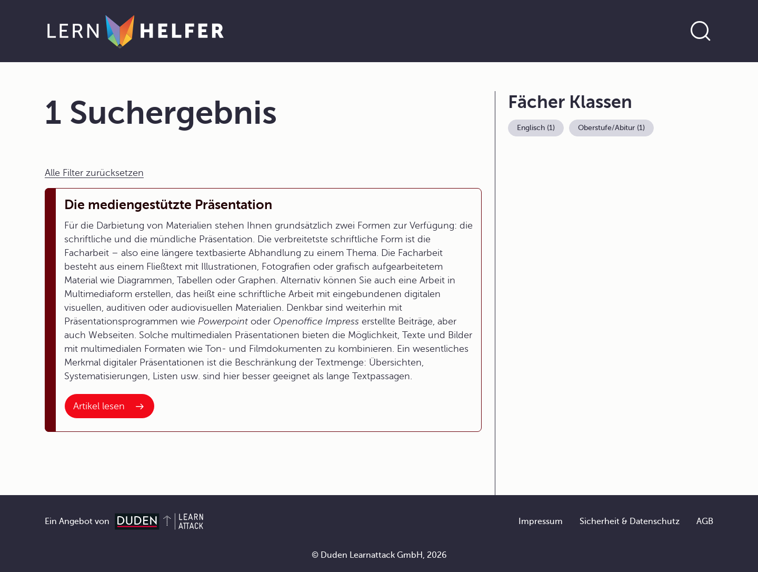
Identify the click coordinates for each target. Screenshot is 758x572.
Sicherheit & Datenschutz (630, 521)
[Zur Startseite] (135, 31)
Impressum (540, 521)
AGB (704, 521)
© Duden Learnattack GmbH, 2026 (379, 555)
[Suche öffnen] (700, 31)
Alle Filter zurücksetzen (94, 172)
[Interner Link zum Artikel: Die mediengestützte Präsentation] (109, 406)
